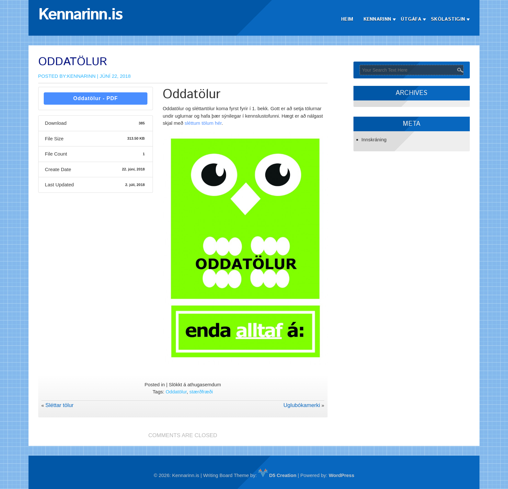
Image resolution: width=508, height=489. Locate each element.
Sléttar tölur (59, 405)
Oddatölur (176, 391)
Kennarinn (377, 19)
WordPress (341, 475)
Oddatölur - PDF (95, 98)
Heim (347, 19)
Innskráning (374, 139)
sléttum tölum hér (203, 123)
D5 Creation (277, 475)
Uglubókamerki (301, 405)
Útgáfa (411, 19)
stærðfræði (201, 391)
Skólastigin (448, 19)
